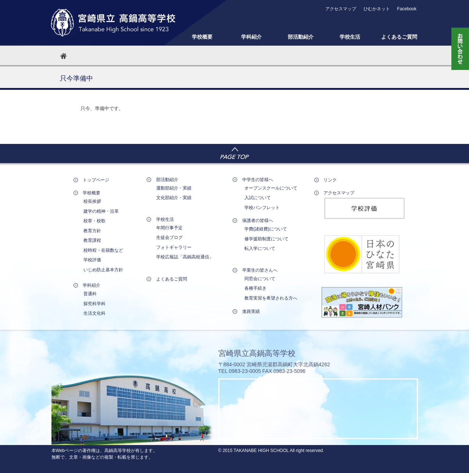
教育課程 (92, 240)
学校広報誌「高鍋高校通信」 (185, 257)
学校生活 (350, 37)
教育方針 (92, 230)
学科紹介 (251, 37)
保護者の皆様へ (257, 220)
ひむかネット (377, 8)
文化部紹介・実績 (173, 197)
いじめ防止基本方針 (103, 269)
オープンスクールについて (270, 188)
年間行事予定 (169, 227)
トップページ (96, 180)
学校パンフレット (262, 207)
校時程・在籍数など (103, 250)
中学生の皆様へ (257, 179)
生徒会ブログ (169, 237)
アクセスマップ (340, 8)
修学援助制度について (266, 238)
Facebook (406, 8)
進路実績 (251, 311)
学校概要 (202, 37)
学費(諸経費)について (265, 229)
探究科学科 (94, 303)
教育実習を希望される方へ (270, 298)
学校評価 (92, 259)
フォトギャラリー (173, 247)
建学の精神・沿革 (101, 211)
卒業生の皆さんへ (260, 270)
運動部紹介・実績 (173, 188)
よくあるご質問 (399, 37)
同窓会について (259, 278)
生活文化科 (94, 313)
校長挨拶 (92, 201)
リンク (330, 180)
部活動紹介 (301, 37)
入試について (257, 197)
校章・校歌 (94, 220)
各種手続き (255, 288)
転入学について (259, 248)
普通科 (90, 293)
